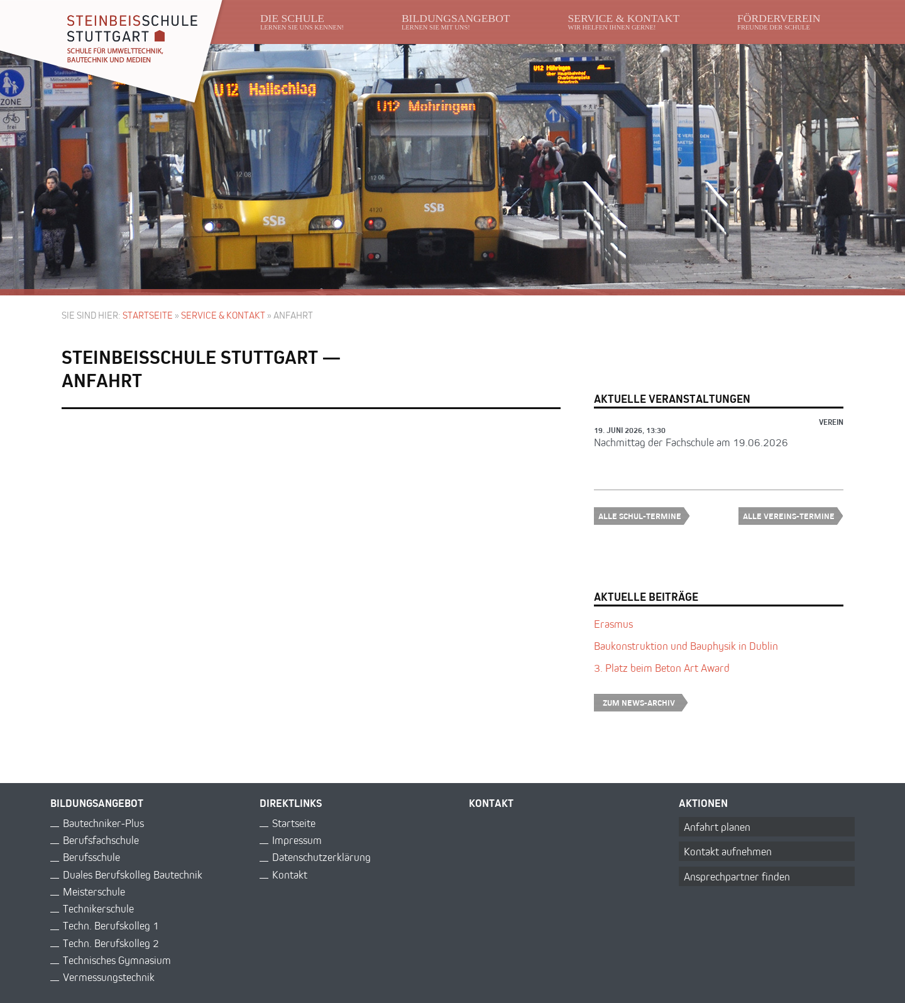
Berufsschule (91, 857)
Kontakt (289, 874)
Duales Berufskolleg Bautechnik (132, 874)
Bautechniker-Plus (103, 823)
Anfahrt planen (717, 827)
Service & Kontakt (223, 315)
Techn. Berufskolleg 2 (111, 943)
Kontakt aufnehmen (728, 851)
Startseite (148, 315)
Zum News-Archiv (645, 702)
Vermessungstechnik (109, 977)
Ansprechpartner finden (737, 876)
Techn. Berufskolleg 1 (111, 925)
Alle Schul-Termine (644, 515)
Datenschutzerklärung (321, 857)
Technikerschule (98, 908)
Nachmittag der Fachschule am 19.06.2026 (691, 442)
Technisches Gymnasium (117, 960)
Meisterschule (94, 891)
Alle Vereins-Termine (793, 515)
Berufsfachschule (101, 840)
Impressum (297, 840)
